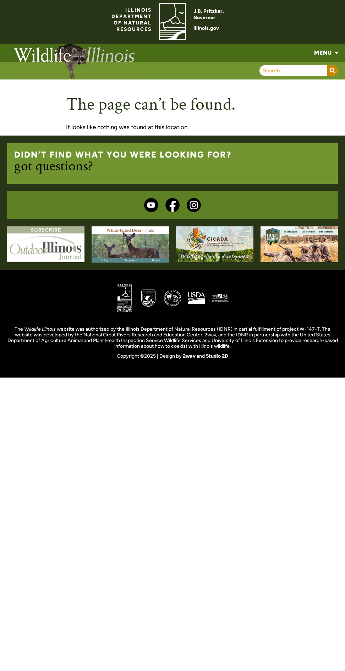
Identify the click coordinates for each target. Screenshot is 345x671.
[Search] (332, 70)
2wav (189, 356)
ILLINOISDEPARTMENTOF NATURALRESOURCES (131, 19)
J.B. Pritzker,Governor (208, 14)
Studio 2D (217, 356)
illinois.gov (206, 28)
